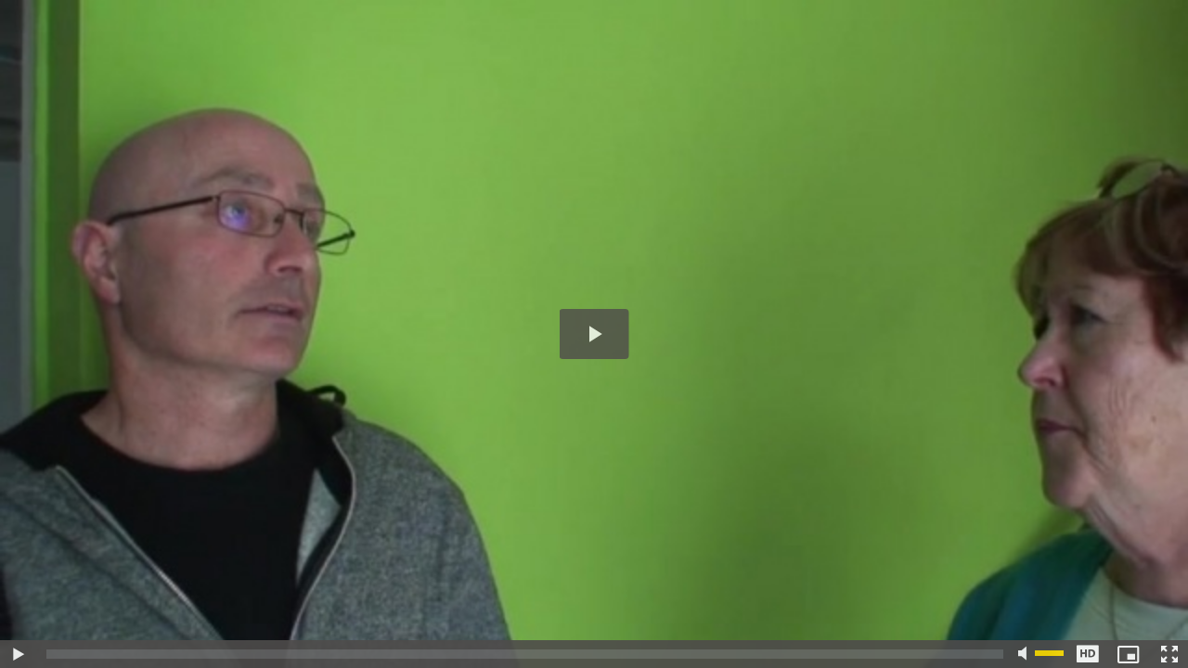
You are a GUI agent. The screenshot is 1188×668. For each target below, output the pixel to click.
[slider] (524, 654)
